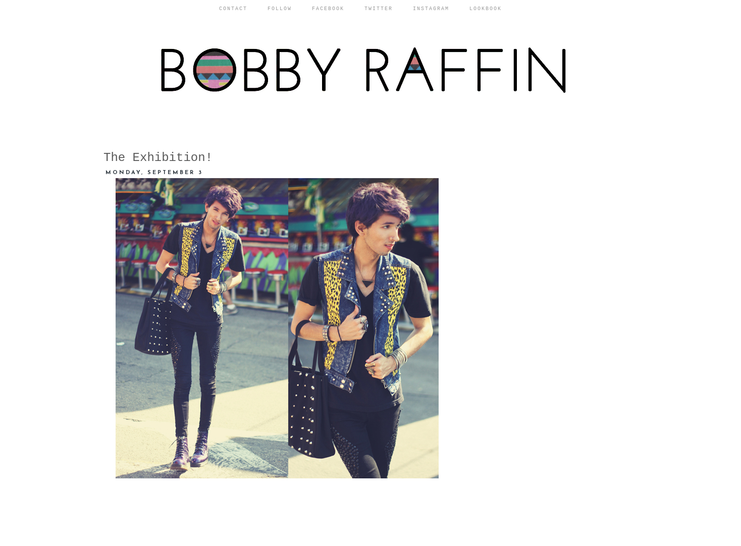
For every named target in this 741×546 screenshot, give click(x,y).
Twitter (378, 9)
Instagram (431, 9)
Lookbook (485, 9)
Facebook (328, 9)
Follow (280, 9)
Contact (233, 9)
